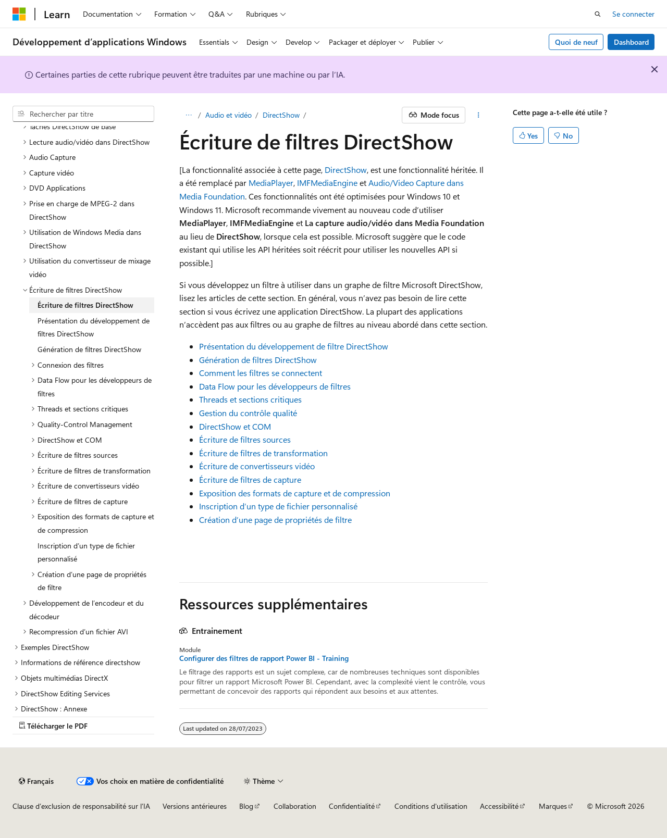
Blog (246, 806)
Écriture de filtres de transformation (263, 452)
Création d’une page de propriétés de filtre (275, 519)
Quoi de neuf (576, 42)
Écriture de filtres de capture (250, 479)
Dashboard (631, 42)
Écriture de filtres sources (245, 439)
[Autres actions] (479, 115)
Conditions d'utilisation (430, 806)
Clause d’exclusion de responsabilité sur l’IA (81, 806)
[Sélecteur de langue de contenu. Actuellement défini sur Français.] (36, 781)
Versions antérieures (195, 806)
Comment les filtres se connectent (260, 372)
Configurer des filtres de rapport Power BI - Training (264, 658)
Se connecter (633, 14)
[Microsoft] (19, 14)
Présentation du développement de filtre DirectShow (293, 346)
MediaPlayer (271, 182)
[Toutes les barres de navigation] (188, 115)
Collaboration (295, 806)
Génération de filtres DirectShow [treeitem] (89, 349)
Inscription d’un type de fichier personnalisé (278, 506)
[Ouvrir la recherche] (597, 14)
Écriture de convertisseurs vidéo (257, 465)
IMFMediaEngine (327, 182)
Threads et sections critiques (250, 399)
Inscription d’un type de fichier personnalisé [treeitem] (86, 552)
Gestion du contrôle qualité (248, 412)
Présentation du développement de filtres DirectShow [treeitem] (94, 327)
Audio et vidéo (228, 115)
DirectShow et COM (235, 426)
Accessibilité (499, 806)
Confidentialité (352, 806)
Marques (553, 806)
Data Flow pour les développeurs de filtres (275, 386)
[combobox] (83, 114)
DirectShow (281, 115)
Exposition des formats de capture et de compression (294, 492)
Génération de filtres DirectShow (258, 359)
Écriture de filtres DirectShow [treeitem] (85, 305)
